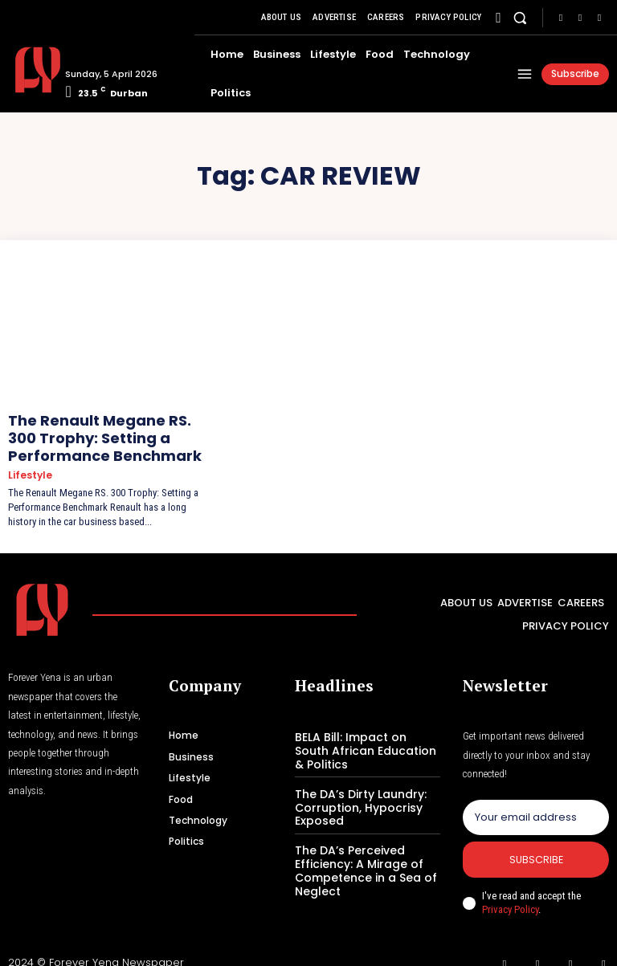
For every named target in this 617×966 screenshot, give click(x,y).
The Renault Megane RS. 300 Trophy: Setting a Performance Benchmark (104, 432)
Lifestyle (29, 464)
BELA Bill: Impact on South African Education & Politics (363, 735)
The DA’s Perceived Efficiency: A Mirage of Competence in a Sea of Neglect (359, 848)
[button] (520, 17)
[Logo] (30, 70)
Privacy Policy (510, 897)
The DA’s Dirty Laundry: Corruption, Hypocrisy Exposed (354, 788)
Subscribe (536, 846)
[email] (536, 803)
